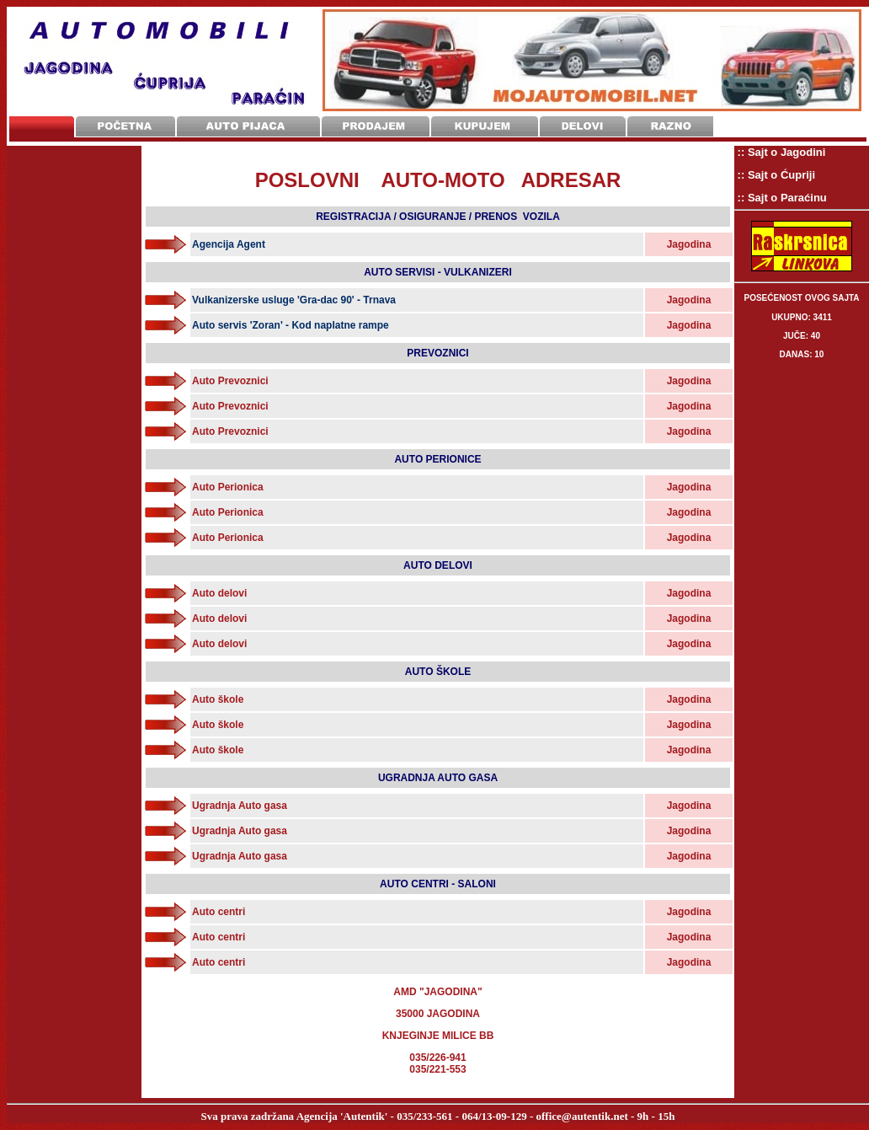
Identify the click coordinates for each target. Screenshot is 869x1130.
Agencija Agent (228, 244)
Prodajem (375, 126)
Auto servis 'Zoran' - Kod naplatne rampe (290, 325)
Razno (670, 126)
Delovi (583, 126)
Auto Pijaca (248, 126)
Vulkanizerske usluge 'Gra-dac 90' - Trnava (294, 300)
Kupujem (484, 126)
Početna (125, 126)
